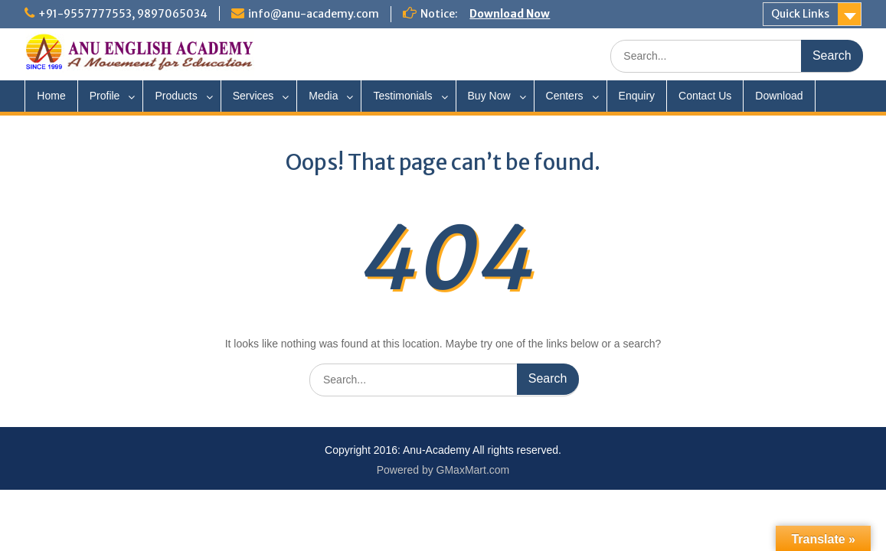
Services (253, 96)
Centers (565, 96)
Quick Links (800, 14)
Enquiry (637, 96)
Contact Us (704, 96)
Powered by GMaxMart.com (443, 470)
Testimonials (402, 96)
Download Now (509, 14)
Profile (105, 96)
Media (323, 96)
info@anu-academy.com (313, 14)
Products (176, 96)
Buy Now (489, 96)
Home (51, 96)
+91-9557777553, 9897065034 (123, 14)
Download (779, 96)
